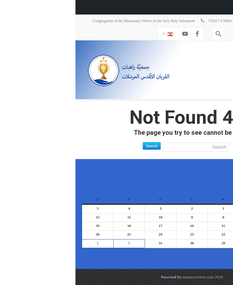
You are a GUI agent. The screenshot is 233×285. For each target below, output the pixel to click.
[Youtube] (109, 33)
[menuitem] (225, 7)
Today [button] (202, 253)
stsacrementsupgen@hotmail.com (190, 21)
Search (76, 146)
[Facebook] (122, 33)
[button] (217, 254)
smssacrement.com (122, 277)
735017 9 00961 (140, 21)
